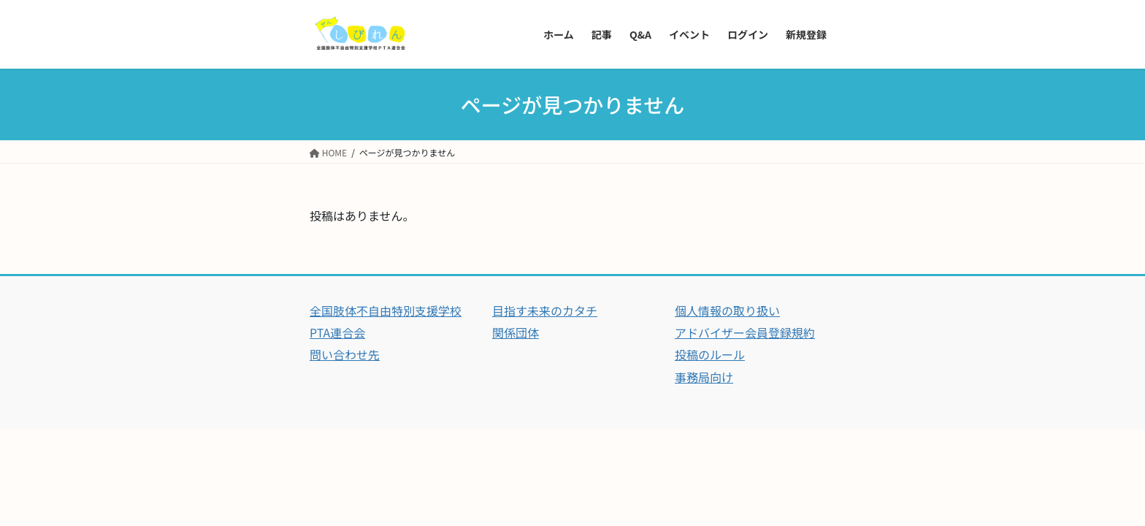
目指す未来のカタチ (544, 310)
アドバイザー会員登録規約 (745, 332)
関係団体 (515, 332)
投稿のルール (710, 354)
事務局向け (704, 377)
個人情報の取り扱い (727, 310)
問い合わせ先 (345, 354)
